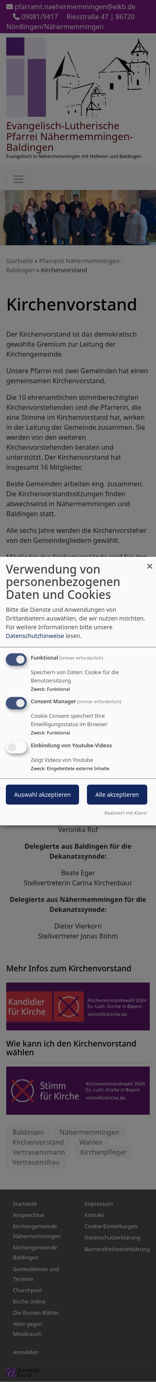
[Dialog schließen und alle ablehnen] (150, 562)
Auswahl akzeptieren (42, 794)
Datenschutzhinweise (35, 635)
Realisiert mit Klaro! (125, 813)
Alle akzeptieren (117, 794)
